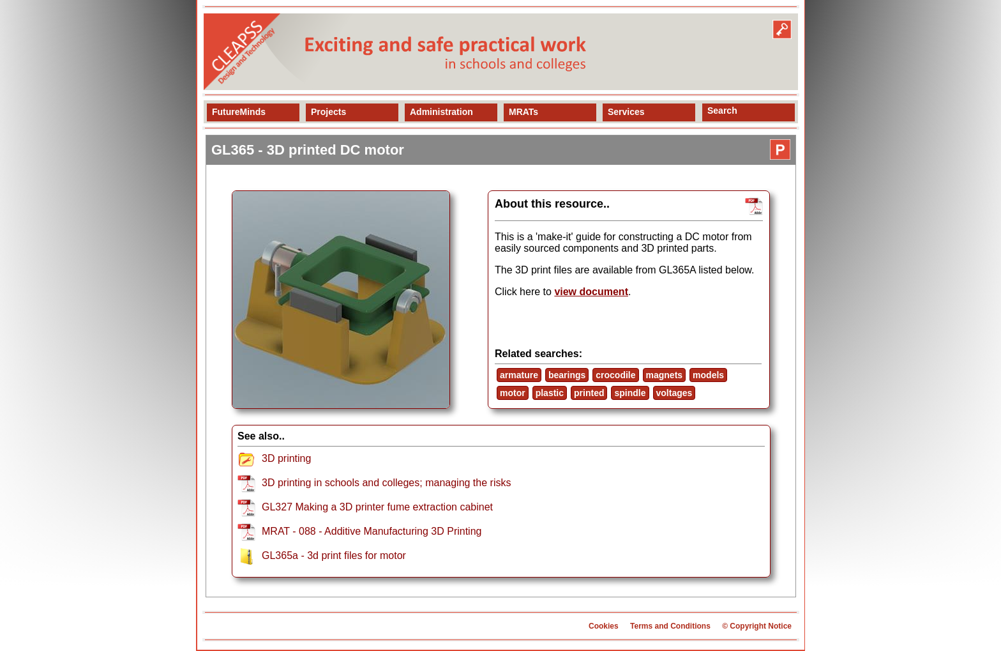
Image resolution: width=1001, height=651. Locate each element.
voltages (674, 393)
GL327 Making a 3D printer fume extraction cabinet (377, 507)
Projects (328, 112)
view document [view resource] (591, 291)
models (708, 375)
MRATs (523, 112)
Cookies (604, 626)
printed (589, 393)
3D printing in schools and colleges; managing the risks (386, 482)
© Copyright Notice (757, 626)
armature (519, 375)
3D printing (286, 458)
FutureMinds (239, 112)
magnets (664, 375)
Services (626, 112)
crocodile (615, 375)
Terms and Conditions (670, 626)
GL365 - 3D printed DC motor (307, 150)
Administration (441, 112)
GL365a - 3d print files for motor (334, 555)
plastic (550, 393)
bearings (566, 375)
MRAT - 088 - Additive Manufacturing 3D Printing (371, 531)
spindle (629, 393)
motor (512, 393)
